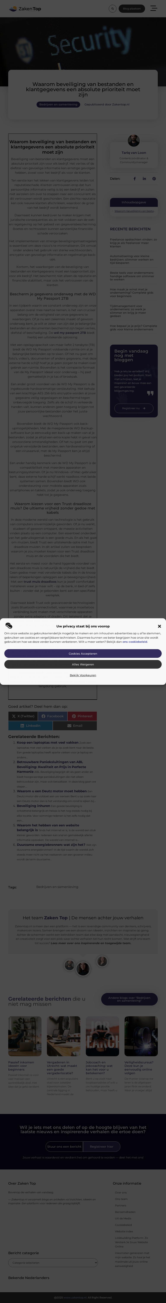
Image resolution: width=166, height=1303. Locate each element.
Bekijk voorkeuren (83, 675)
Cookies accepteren (83, 653)
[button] (159, 626)
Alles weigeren (83, 664)
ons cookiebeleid (135, 641)
